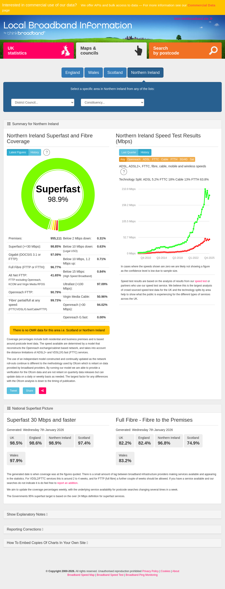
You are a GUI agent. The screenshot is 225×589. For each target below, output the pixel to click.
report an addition (67, 483)
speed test (201, 281)
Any (122, 159)
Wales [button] (93, 72)
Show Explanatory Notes (26, 514)
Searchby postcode (166, 50)
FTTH (174, 159)
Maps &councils (89, 50)
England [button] (72, 72)
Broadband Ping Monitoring (142, 574)
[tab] (112, 514)
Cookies (165, 571)
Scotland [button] (115, 72)
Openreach (133, 159)
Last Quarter (129, 152)
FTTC (155, 159)
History (35, 152)
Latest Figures (17, 152)
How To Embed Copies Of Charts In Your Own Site (47, 543)
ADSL (146, 159)
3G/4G (183, 159)
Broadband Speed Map (80, 574)
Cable (164, 159)
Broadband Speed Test (110, 574)
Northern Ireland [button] (145, 72)
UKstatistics (17, 50)
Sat (192, 159)
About (175, 571)
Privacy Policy (150, 571)
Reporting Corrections (24, 529)
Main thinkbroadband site (193, 18)
